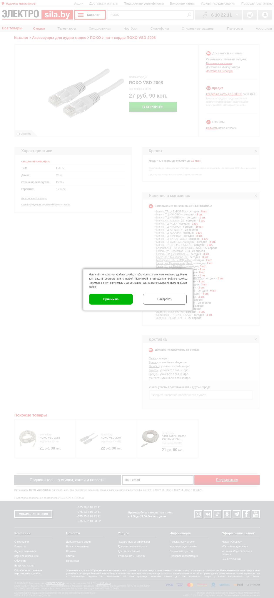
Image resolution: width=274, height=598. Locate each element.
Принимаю (111, 299)
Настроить (164, 299)
